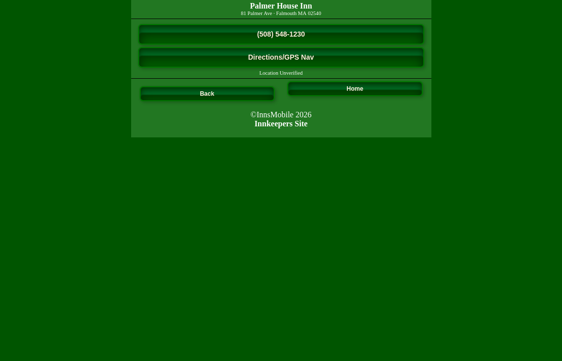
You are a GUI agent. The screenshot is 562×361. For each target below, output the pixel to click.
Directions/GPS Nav (281, 57)
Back (207, 93)
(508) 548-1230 (281, 34)
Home (355, 88)
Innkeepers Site (280, 123)
